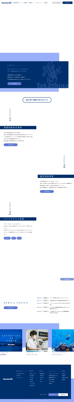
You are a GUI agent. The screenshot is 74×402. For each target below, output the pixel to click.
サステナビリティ (20, 377)
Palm (41, 379)
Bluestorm (42, 377)
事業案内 (41, 371)
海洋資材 (41, 375)
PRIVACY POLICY (43, 394)
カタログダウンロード (53, 394)
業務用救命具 (42, 373)
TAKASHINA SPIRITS (20, 373)
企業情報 (63, 371)
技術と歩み (18, 375)
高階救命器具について (21, 371)
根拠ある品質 (32, 385)
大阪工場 (31, 377)
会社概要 (63, 375)
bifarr (41, 381)
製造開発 (31, 371)
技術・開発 (32, 375)
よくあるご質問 (51, 381)
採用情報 (63, 379)
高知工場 (31, 379)
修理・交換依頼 (51, 379)
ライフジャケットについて (53, 373)
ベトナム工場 (32, 383)
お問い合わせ (67, 2)
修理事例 (50, 383)
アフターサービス (52, 371)
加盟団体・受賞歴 (65, 377)
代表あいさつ (64, 373)
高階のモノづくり (33, 373)
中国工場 (31, 381)
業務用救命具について (52, 377)
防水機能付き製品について (53, 375)
